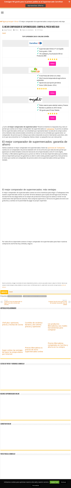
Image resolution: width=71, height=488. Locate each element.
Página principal (6, 21)
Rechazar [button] (63, 482)
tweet (4, 33)
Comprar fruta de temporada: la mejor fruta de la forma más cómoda (13, 302)
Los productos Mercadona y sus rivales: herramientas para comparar (57, 327)
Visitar (52, 63)
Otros (16, 21)
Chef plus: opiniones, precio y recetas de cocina (12, 324)
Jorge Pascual (8, 30)
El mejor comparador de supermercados (35, 296)
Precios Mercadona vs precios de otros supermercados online (34, 350)
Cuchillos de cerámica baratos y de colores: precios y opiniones (33, 325)
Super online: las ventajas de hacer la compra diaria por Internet (12, 352)
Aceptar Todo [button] (54, 482)
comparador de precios (14, 296)
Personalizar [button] (35, 485)
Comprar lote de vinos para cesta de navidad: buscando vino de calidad (57, 302)
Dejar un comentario (27, 30)
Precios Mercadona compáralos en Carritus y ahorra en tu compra (58, 345)
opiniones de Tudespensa (56, 148)
